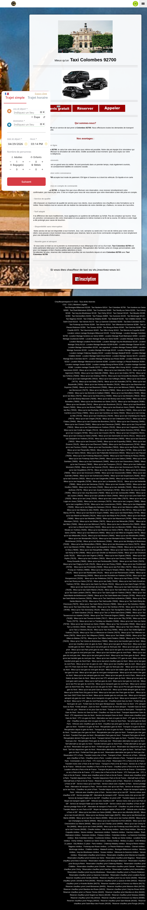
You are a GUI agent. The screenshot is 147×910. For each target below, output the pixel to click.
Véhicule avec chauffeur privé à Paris (89, 792)
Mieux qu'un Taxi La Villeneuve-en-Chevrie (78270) (100, 633)
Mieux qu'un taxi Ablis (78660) (91, 370)
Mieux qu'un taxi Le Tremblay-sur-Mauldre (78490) (99, 621)
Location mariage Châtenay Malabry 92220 (86, 353)
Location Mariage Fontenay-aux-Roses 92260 (107, 359)
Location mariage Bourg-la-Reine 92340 (107, 365)
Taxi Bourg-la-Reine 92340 (113, 327)
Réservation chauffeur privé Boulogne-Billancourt (108, 861)
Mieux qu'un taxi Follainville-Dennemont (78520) (106, 453)
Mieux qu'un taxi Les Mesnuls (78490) (117, 527)
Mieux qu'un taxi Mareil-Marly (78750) (124, 513)
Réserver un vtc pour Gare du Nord (92, 710)
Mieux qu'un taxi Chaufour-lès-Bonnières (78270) (96, 422)
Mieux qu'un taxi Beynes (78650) (102, 390)
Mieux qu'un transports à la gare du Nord (102, 698)
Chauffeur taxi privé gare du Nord (116, 724)
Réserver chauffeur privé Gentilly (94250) (82, 878)
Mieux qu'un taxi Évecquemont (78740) (124, 444)
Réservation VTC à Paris (73, 755)
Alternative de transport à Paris (83, 787)
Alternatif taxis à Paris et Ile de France (78, 781)
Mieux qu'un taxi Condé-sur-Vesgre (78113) (81, 430)
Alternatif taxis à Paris (136, 778)
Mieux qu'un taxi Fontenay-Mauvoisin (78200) (91, 456)
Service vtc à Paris (130, 755)
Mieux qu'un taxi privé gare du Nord (95, 655)
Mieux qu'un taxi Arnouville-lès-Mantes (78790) (126, 376)
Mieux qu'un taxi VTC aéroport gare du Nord (107, 678)
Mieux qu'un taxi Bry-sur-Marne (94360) (91, 818)
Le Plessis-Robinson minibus (119, 847)
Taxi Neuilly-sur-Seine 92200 (124, 310)
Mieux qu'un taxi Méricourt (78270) (92, 524)
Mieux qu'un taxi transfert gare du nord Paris (113, 653)
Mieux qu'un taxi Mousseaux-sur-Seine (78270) (121, 544)
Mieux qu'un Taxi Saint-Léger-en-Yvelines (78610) (111, 593)
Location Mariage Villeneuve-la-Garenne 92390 (89, 362)
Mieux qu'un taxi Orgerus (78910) (90, 556)
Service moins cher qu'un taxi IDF (131, 795)
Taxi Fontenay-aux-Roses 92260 (82, 325)
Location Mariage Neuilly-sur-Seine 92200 (102, 339)
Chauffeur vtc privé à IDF (111, 798)
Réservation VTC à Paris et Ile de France (128, 761)
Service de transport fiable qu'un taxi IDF (84, 798)
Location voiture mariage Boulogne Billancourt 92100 (88, 333)
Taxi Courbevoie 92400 (102, 310)
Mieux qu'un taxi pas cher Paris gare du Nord (117, 693)
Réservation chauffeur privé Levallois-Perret (127, 875)
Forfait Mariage (116, 333)
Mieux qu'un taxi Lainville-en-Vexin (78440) (101, 496)
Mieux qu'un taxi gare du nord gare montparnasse (98, 673)
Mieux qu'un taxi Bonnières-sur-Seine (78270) (99, 402)
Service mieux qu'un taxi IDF (117, 792)
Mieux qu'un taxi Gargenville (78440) (100, 479)
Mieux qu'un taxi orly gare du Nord (98, 687)
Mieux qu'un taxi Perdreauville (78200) (103, 561)
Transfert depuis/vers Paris (80, 778)
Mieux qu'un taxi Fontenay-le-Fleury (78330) (127, 456)
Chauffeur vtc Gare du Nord (109, 712)
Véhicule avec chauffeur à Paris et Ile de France (93, 767)
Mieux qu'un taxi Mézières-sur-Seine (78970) (105, 530)
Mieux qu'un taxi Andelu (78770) (122, 373)
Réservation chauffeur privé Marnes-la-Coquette (126, 855)
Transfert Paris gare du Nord (82, 735)
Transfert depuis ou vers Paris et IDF (77, 809)
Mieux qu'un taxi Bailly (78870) (91, 382)
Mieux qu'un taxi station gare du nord (120, 670)
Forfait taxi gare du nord (106, 747)
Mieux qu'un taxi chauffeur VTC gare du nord (113, 658)
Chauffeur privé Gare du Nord (120, 701)
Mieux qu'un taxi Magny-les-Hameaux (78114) (93, 507)
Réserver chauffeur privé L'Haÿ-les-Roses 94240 (126, 889)
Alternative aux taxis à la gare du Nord (111, 718)
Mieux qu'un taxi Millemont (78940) (91, 533)
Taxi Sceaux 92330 (94, 327)
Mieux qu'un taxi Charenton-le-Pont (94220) (114, 821)
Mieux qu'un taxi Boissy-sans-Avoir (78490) (114, 399)
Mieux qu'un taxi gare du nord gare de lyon (87, 670)
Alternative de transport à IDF (105, 795)
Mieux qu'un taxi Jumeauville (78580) (120, 493)
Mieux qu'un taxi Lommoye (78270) (97, 501)
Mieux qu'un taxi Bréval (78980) (89, 407)
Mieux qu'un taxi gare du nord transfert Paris (122, 650)
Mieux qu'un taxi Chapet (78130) (88, 419)
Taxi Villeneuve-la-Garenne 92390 (125, 325)
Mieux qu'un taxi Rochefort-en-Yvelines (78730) (112, 576)
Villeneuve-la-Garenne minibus (126, 852)
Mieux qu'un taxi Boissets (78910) (126, 396)
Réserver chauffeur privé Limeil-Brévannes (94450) (86, 886)
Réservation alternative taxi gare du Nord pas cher (125, 752)
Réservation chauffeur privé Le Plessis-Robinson (126, 872)
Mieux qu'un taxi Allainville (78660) (94, 373)
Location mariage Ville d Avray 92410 (116, 367)
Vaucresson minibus (102, 832)
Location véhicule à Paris (115, 758)
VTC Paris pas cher (131, 772)
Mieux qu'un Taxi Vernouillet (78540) (120, 624)
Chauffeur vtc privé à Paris (86, 789)
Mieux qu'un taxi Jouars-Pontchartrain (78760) (101, 490)
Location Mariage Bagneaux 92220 (131, 350)
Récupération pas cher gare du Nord (111, 732)
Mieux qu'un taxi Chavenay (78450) (131, 422)
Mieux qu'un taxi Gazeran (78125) (95, 467)
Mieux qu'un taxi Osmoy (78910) (118, 558)
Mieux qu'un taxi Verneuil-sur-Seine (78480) (88, 624)
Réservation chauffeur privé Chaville (91, 867)
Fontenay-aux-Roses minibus (94, 847)
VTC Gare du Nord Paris (116, 721)
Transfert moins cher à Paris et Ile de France (82, 764)
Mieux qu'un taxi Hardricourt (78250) (130, 479)
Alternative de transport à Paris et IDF (102, 807)
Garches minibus (133, 832)
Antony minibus (113, 841)
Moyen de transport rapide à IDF (77, 801)
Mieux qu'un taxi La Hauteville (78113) (108, 481)
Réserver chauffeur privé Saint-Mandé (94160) (119, 901)
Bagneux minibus (75, 847)
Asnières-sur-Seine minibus (95, 841)
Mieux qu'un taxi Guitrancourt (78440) (94, 476)
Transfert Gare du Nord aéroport (113, 707)
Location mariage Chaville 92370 (87, 367)
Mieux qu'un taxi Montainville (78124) (83, 538)
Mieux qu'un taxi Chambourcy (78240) (98, 416)
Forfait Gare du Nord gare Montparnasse (99, 704)
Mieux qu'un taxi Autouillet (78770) (118, 382)
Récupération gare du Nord (111, 727)
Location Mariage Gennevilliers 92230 (83, 347)
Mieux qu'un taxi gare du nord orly (126, 681)
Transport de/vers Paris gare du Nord (111, 738)
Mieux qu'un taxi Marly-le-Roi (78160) (111, 516)
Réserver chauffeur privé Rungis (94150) (128, 904)
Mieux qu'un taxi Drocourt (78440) (89, 442)
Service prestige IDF (85, 795)
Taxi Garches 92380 (133, 327)
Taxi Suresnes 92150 (117, 316)
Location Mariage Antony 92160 (132, 339)
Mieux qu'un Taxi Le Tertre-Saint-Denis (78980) (112, 613)
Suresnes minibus (89, 835)
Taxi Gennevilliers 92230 (81, 316)
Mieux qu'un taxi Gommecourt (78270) (124, 467)
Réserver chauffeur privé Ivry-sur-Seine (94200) (118, 878)
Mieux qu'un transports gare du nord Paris (112, 684)
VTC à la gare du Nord (86, 718)
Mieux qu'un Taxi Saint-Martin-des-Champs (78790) (114, 596)
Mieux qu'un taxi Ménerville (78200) (120, 521)
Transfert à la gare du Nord (88, 727)
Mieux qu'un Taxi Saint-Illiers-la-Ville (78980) (122, 590)
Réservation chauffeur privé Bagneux (120, 858)
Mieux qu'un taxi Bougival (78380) (131, 402)
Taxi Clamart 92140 (120, 313)
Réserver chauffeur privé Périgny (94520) (83, 901)
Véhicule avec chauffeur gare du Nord (87, 724)
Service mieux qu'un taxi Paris (88, 784)
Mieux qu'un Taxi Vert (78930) (127, 627)
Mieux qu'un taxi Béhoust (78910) (121, 387)
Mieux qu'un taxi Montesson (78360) (97, 541)
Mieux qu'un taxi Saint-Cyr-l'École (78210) (97, 584)
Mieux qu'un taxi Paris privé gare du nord (87, 650)
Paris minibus (97, 844)
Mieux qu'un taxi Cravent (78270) (102, 433)
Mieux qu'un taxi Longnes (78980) (126, 501)
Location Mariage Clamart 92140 (132, 345)
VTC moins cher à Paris (101, 761)
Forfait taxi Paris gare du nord (92, 752)
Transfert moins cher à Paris (95, 755)
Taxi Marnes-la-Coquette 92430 (132, 330)
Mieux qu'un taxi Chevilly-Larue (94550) (107, 824)
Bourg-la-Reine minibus (135, 844)
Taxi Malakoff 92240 (116, 319)
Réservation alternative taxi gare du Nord (129, 741)
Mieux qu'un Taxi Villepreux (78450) (90, 635)
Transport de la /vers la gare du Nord (109, 730)
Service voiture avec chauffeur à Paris (117, 784)
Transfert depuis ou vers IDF (133, 798)
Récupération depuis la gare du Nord (78, 730)
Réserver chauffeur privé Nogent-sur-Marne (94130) (90, 895)
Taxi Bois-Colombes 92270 (134, 322)
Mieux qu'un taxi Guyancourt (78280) (125, 476)
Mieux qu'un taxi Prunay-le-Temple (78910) (108, 570)
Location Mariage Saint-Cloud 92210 (96, 356)
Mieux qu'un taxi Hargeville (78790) (77, 481)
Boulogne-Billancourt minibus (126, 849)
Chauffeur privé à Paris (95, 758)
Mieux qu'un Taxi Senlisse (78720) (110, 607)
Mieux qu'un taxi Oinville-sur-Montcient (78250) (104, 553)
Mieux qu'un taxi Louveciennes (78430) (106, 504)
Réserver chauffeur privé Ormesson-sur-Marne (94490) (123, 898)
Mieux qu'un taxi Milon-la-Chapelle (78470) (122, 533)
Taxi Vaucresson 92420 (89, 330)
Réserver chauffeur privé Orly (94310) (85, 898)
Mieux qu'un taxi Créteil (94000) (90, 827)
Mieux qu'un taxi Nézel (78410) (122, 550)
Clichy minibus (77, 841)
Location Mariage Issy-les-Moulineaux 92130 (119, 342)
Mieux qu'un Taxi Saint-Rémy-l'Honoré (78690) (98, 604)
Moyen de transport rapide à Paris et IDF (109, 809)
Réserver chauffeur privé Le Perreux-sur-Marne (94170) (123, 884)
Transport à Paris (114, 755)
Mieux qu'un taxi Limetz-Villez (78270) (113, 499)
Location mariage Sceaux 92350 (78, 365)
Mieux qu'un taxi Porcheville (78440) (88, 567)
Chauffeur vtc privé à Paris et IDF (132, 807)
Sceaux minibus (106, 852)
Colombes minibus (119, 835)
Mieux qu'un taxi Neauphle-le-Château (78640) (104, 547)
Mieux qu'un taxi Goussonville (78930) (116, 473)
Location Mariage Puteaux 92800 (124, 347)
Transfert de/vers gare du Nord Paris (108, 744)
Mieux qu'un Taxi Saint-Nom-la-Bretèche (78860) (112, 598)
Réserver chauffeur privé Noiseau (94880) (128, 895)
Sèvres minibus (87, 832)
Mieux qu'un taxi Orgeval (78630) (118, 556)
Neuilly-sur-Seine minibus (122, 838)
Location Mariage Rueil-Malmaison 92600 (121, 336)
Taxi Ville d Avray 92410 (109, 330)
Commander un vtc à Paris (80, 761)
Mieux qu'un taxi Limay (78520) (85, 499)
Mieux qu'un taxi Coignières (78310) (130, 427)
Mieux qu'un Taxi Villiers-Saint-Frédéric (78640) (106, 638)
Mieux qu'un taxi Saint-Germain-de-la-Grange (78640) (92, 587)
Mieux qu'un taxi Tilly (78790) (120, 618)
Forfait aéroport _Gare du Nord (87, 707)
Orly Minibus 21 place (82, 844)
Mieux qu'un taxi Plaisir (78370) (131, 561)
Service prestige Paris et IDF (75, 807)
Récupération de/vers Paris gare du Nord (80, 738)
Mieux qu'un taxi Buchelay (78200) (91, 410)
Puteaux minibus (103, 835)
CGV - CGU (67, 305)
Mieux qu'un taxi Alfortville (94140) (126, 812)
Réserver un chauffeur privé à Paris (108, 781)
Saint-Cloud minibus (128, 829)
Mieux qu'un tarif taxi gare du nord (98, 681)
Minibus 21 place (127, 841)
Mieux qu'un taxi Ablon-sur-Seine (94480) (95, 812)
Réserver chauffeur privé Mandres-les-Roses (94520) (84, 889)
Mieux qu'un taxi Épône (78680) (132, 447)
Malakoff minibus (106, 849)
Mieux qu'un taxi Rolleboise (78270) (98, 578)
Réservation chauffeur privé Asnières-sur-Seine (86, 858)
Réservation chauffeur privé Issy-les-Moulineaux (86, 872)
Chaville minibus (94, 829)
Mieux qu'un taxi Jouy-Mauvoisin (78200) (88, 493)
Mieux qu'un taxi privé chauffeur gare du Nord (109, 661)
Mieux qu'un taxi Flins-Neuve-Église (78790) (114, 450)
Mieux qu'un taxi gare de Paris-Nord (117, 644)
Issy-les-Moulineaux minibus (88, 852)
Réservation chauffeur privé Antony (92, 855)
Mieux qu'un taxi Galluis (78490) (118, 459)
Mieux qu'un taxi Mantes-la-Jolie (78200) (83, 510)
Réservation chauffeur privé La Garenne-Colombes (89, 875)
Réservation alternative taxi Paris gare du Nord (115, 750)
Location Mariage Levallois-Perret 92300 (85, 342)
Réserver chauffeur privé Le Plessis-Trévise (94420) (83, 892)
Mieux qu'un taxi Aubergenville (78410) (82, 379)
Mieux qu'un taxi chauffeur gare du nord (119, 664)
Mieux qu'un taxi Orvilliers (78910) (91, 558)
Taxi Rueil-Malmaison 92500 (81, 310)
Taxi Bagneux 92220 (74, 319)
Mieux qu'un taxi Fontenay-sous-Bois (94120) (121, 827)
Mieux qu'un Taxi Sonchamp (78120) (85, 610)
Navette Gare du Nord (125, 704)
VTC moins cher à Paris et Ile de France (106, 772)
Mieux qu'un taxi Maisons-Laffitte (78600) (128, 507)
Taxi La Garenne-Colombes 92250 (108, 322)
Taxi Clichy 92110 (105, 313)
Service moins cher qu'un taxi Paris (110, 787)
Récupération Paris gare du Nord (107, 735)
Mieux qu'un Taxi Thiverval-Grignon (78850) (107, 616)
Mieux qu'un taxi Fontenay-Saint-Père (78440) (87, 459)
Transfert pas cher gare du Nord (83, 732)
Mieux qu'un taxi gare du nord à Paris (120, 675)
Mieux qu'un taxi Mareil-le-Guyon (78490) (92, 513)
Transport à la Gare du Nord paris (121, 710)
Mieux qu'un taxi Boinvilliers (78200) (125, 393)
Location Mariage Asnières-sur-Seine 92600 (86, 336)
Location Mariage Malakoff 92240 (118, 353)
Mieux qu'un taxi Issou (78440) (91, 487)
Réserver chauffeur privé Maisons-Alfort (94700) (126, 886)
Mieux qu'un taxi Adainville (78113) (117, 370)
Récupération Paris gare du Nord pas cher (94, 741)
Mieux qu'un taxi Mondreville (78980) (130, 536)
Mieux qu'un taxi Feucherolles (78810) (103, 447)
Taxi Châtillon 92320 (133, 319)
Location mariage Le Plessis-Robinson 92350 (127, 362)
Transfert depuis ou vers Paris (110, 789)
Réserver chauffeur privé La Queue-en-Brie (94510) (117, 881)
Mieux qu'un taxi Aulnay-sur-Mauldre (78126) (102, 384)
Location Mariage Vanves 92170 (124, 356)
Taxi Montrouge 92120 (136, 316)
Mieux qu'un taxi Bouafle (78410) (79, 404)
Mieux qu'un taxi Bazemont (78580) (93, 387)
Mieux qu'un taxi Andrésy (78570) (93, 376)
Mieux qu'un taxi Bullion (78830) (118, 410)
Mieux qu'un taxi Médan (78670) (92, 521)
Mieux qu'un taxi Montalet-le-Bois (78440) (115, 538)
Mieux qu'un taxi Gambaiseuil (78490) (94, 461)
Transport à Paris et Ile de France (114, 764)
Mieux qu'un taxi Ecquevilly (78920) (117, 442)
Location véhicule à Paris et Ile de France (80, 770)
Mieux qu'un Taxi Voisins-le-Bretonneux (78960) (89, 641)
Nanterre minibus (118, 832)
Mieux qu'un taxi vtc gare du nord (89, 664)
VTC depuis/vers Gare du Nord (82, 715)
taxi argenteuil (104, 347)
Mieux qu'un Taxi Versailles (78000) (101, 627)
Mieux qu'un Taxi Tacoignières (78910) (116, 610)
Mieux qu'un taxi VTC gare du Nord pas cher (106, 667)
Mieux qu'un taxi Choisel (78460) (78, 424)
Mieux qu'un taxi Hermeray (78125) (90, 484)
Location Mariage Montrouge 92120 (102, 350)
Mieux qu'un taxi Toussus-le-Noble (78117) (90, 618)
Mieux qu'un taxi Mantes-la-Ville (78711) (115, 510)
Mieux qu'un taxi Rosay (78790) (126, 578)
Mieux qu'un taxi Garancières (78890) (124, 461)
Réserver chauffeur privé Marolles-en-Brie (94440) (125, 892)
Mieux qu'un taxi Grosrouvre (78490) (86, 473)
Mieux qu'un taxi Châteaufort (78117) (116, 419)
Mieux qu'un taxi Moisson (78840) (101, 536)
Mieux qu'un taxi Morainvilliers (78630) (86, 544)
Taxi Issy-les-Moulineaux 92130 (84, 313)
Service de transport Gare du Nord (109, 715)
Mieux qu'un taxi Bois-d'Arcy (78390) (97, 396)
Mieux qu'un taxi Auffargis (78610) (112, 379)
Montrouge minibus (76, 849)
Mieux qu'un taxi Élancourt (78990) (93, 444)
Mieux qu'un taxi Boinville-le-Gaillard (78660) (92, 393)
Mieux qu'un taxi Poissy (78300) (108, 564)
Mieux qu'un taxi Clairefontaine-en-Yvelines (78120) (95, 427)
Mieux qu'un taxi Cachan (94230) (122, 818)
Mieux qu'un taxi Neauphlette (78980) (94, 550)
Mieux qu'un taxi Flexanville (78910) (82, 450)
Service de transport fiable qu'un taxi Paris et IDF (89, 804)
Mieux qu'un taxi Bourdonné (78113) (107, 404)
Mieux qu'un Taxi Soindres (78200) (131, 604)
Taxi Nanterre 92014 (99, 307)
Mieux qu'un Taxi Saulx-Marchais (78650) (80, 607)
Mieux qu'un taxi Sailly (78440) (106, 581)
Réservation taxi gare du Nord (83, 747)
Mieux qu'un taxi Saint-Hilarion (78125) (88, 590)
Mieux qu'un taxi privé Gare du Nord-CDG (95, 690)
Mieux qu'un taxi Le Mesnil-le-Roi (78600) (123, 524)
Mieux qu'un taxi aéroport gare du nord (89, 675)
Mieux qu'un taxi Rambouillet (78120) (88, 573)
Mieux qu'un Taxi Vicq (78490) (105, 630)
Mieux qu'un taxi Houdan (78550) (118, 484)
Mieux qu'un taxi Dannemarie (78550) (109, 439)
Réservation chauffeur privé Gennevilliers (128, 869)
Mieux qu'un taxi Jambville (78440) (117, 487)
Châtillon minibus (92, 849)
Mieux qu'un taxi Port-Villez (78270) (117, 567)
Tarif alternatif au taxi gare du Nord (78, 744)
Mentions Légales (80, 305)
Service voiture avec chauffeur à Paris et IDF (127, 804)
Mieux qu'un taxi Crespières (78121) (130, 433)
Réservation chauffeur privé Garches (96, 869)
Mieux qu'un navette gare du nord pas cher (110, 695)
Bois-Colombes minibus (84, 838)
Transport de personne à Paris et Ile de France (116, 770)
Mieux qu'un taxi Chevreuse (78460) (106, 424)
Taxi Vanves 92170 (86, 322)
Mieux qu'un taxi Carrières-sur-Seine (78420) (107, 413)
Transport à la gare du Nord (134, 727)
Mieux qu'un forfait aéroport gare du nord (129, 690)
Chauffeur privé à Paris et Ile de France (129, 767)
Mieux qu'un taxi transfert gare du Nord (124, 641)
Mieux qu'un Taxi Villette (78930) (118, 635)
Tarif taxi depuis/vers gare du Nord (81, 750)
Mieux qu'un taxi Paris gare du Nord (125, 655)
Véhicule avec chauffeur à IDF (103, 801)
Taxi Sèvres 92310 (103, 325)
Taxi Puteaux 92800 (100, 316)
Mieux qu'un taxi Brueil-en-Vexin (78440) (119, 407)
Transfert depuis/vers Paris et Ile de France (109, 778)
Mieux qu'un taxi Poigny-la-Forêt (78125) (79, 564)
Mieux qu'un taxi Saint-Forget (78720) (130, 584)
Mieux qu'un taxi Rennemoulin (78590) (119, 573)
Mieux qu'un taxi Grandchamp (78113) (109, 470)
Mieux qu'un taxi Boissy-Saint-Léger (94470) (103, 815)
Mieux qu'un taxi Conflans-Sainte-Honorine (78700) (119, 430)
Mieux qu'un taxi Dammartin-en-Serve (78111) (117, 436)
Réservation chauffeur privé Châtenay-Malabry (104, 864)
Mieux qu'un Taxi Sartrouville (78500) (103, 601)
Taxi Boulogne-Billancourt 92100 (77, 307)
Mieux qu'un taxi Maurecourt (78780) (117, 519)
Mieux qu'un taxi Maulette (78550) (88, 519)
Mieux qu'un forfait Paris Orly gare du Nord (81, 693)
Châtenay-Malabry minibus (114, 844)
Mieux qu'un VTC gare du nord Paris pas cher (90, 701)
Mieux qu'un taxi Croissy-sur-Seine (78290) (80, 436)
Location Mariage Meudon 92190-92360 (102, 345)
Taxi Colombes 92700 (117, 307)
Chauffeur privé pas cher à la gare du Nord (88, 721)
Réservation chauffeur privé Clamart (121, 867)
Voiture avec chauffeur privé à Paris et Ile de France (102, 775)
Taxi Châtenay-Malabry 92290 (95, 319)
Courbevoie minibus (102, 838)
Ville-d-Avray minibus (110, 829)
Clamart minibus (138, 847)
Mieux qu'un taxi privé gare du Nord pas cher (103, 647)
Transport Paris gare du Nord (133, 735)
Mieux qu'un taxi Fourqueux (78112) (108, 464)
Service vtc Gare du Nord (87, 712)
